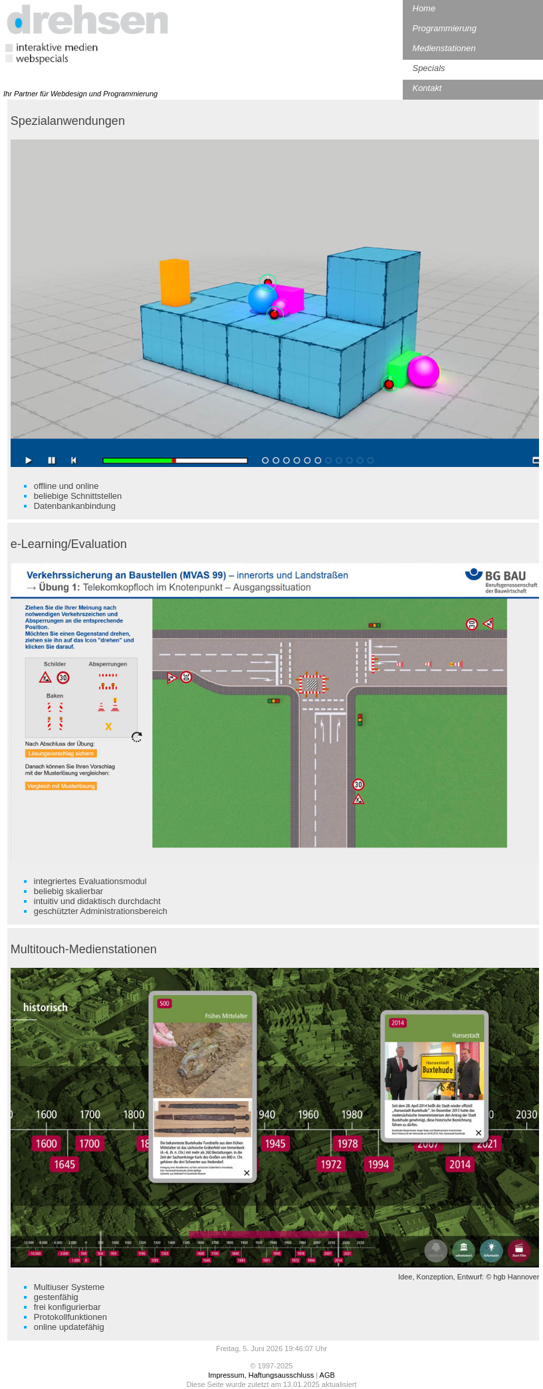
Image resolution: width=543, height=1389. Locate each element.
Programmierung (445, 28)
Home (424, 8)
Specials (429, 68)
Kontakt (427, 88)
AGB (327, 1375)
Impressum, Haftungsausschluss (261, 1375)
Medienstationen (444, 48)
